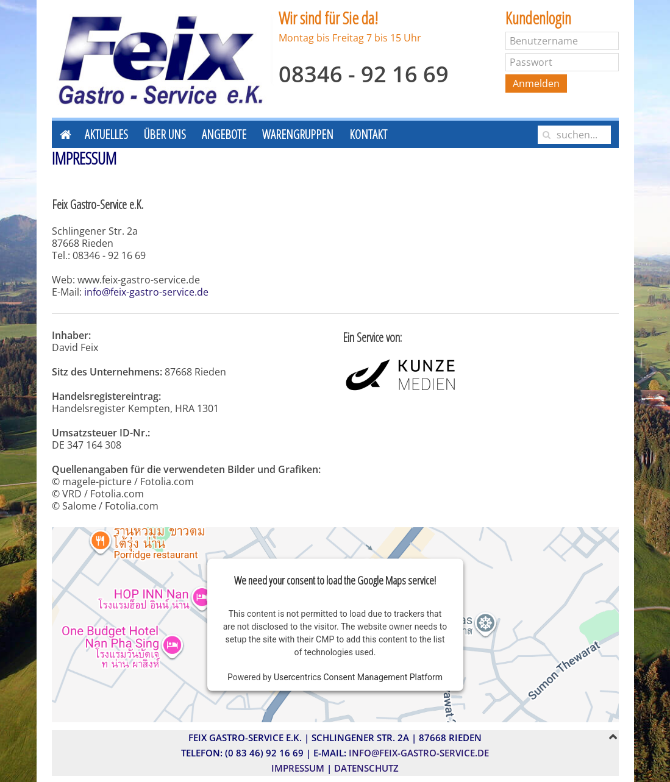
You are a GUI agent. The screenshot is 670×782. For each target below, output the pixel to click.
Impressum (297, 768)
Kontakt (368, 134)
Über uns (165, 134)
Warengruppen (297, 134)
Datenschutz (366, 768)
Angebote (224, 134)
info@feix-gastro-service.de (146, 292)
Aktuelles (106, 134)
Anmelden (536, 83)
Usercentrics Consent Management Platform (358, 677)
